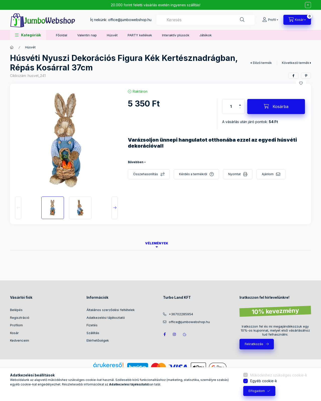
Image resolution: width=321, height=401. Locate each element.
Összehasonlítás (145, 174)
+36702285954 (181, 314)
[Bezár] (308, 5)
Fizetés (92, 325)
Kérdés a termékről (193, 174)
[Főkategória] (12, 47)
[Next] (115, 207)
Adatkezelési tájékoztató (106, 318)
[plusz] (240, 103)
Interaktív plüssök (175, 35)
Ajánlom (268, 174)
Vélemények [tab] (156, 243)
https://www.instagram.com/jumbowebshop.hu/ (175, 334)
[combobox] (205, 20)
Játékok (205, 35)
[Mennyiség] (231, 106)
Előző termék (262, 63)
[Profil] (270, 20)
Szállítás (93, 333)
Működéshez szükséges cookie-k (278, 375)
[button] (28, 35)
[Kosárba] (276, 106)
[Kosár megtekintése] (297, 20)
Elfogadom (257, 391)
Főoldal (61, 35)
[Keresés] (242, 20)
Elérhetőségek (98, 340)
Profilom (16, 325)
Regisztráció (19, 318)
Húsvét (112, 35)
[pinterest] (306, 76)
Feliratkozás (254, 344)
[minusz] (240, 110)
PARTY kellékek (140, 35)
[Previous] (18, 207)
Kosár (14, 333)
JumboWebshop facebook (164, 334)
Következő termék (295, 63)
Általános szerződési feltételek (111, 310)
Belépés (16, 310)
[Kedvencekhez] (301, 83)
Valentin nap (87, 35)
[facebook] (293, 76)
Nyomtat (234, 174)
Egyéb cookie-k (263, 381)
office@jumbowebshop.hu (129, 20)
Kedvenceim (19, 340)
